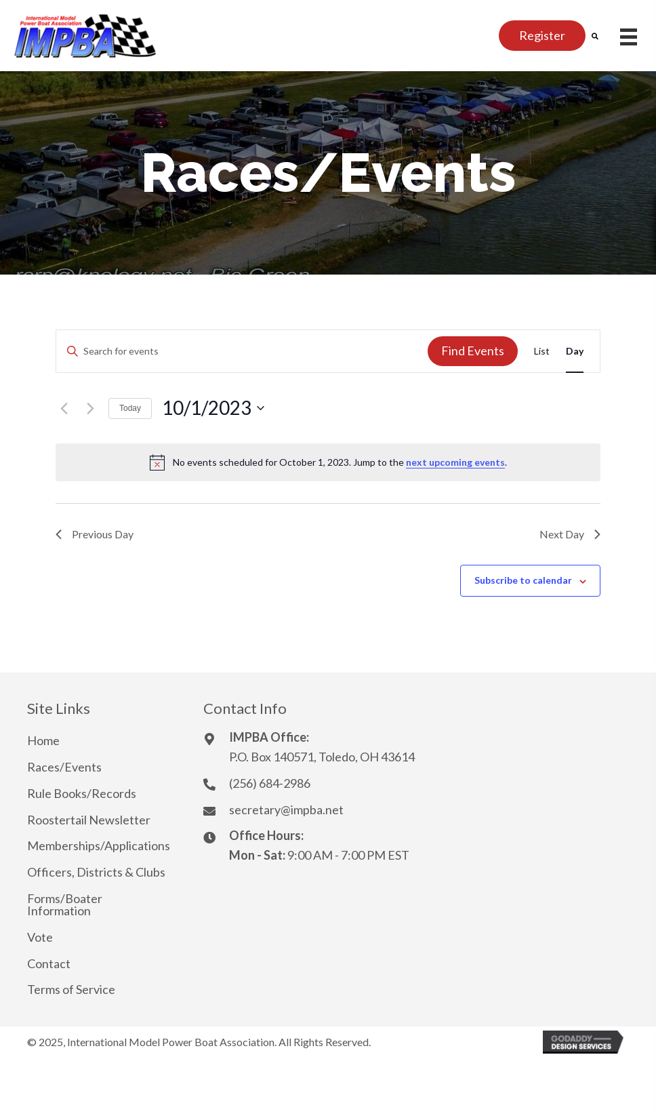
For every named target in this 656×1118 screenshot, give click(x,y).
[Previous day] (64, 408)
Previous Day (95, 533)
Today (130, 408)
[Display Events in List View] (542, 351)
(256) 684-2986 (269, 783)
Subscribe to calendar (523, 580)
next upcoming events (455, 462)
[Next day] (90, 408)
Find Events (472, 350)
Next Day (569, 533)
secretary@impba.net (286, 809)
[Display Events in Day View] (574, 351)
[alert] (328, 462)
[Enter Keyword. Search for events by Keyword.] (242, 351)
